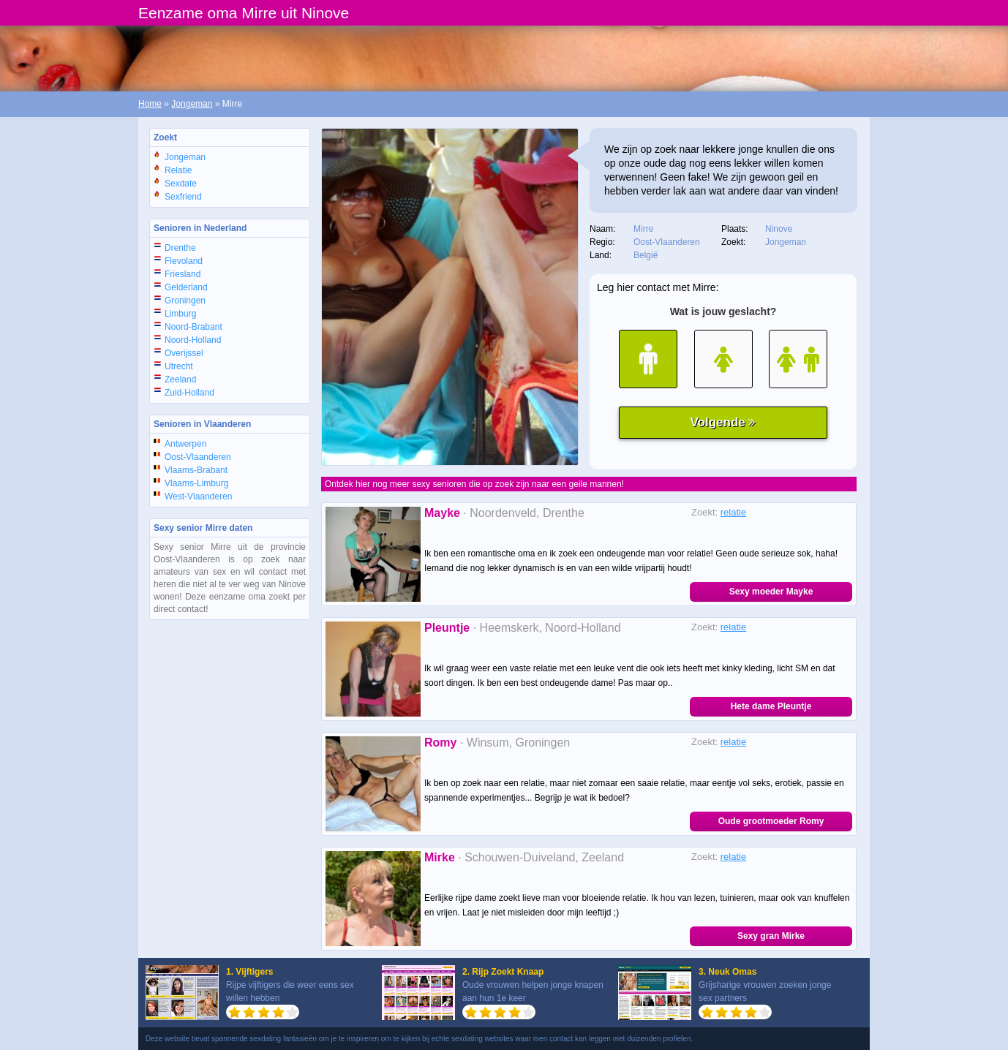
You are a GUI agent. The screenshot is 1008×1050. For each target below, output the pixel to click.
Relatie (178, 170)
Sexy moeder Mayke (771, 591)
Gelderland (186, 287)
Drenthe (180, 248)
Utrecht (179, 366)
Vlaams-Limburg (196, 483)
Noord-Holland (193, 340)
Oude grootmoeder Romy (771, 821)
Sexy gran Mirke (771, 936)
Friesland (182, 274)
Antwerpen (185, 444)
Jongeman (191, 104)
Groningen (185, 300)
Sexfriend (183, 197)
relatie (733, 512)
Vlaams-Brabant (196, 470)
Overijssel (184, 353)
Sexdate (181, 183)
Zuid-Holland (189, 393)
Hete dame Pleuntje (771, 706)
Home (150, 104)
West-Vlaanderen (199, 496)
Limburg (180, 314)
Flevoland (184, 261)
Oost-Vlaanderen (198, 457)
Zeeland (180, 379)
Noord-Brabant (193, 327)
